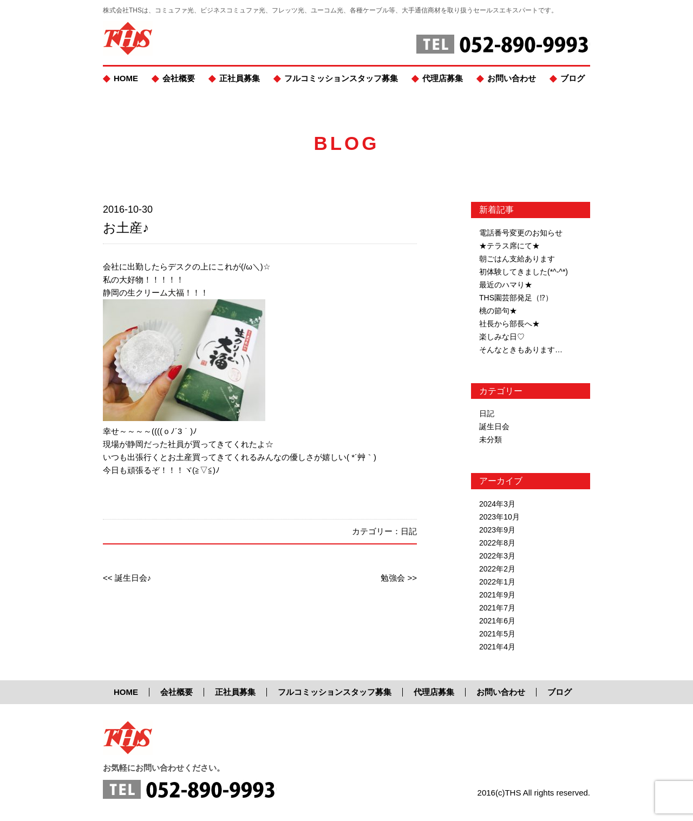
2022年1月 (497, 581)
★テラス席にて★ (509, 245)
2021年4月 (497, 646)
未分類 (490, 439)
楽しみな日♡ (502, 336)
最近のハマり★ (505, 284)
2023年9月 (497, 530)
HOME (126, 78)
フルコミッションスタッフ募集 (341, 78)
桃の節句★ (498, 310)
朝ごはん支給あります (517, 258)
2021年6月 (497, 620)
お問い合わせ (511, 78)
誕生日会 (494, 426)
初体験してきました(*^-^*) (523, 271)
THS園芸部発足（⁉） (516, 297)
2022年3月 (497, 555)
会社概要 (178, 78)
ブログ (572, 78)
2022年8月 (497, 542)
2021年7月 (497, 607)
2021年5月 (497, 633)
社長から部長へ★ (509, 323)
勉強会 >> (399, 577)
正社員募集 (239, 78)
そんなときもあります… (521, 349)
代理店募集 (442, 78)
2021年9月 (497, 594)
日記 (409, 531)
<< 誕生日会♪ (127, 577)
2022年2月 (497, 568)
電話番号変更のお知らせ (521, 232)
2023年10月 (499, 517)
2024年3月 (497, 504)
